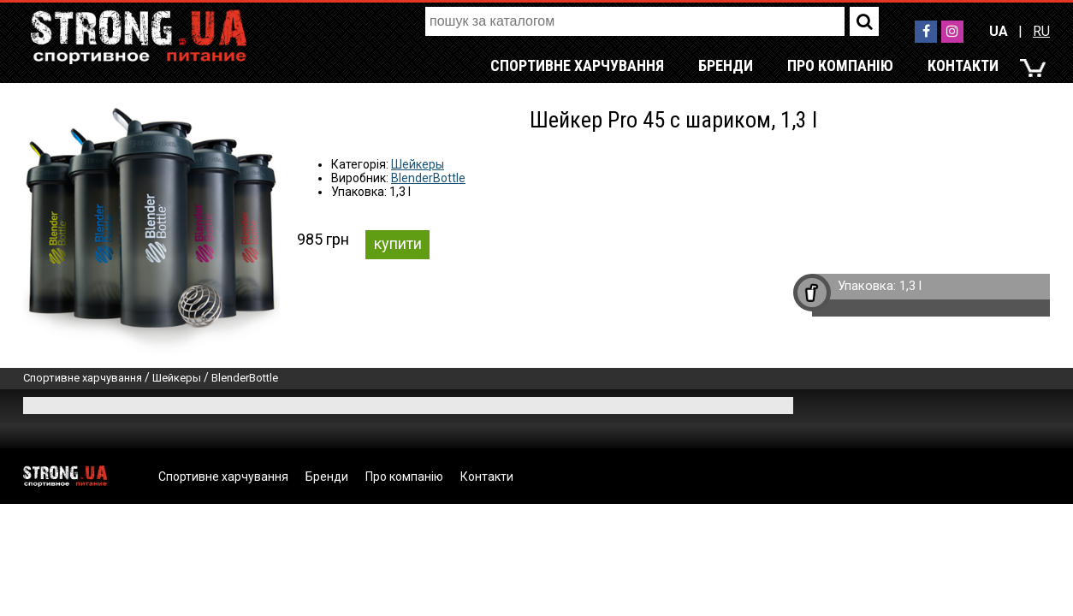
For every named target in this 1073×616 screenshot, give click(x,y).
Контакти (963, 65)
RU (1041, 31)
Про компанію (840, 65)
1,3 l (910, 285)
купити (398, 243)
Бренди (725, 65)
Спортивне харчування (577, 65)
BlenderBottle (428, 178)
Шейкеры (417, 164)
